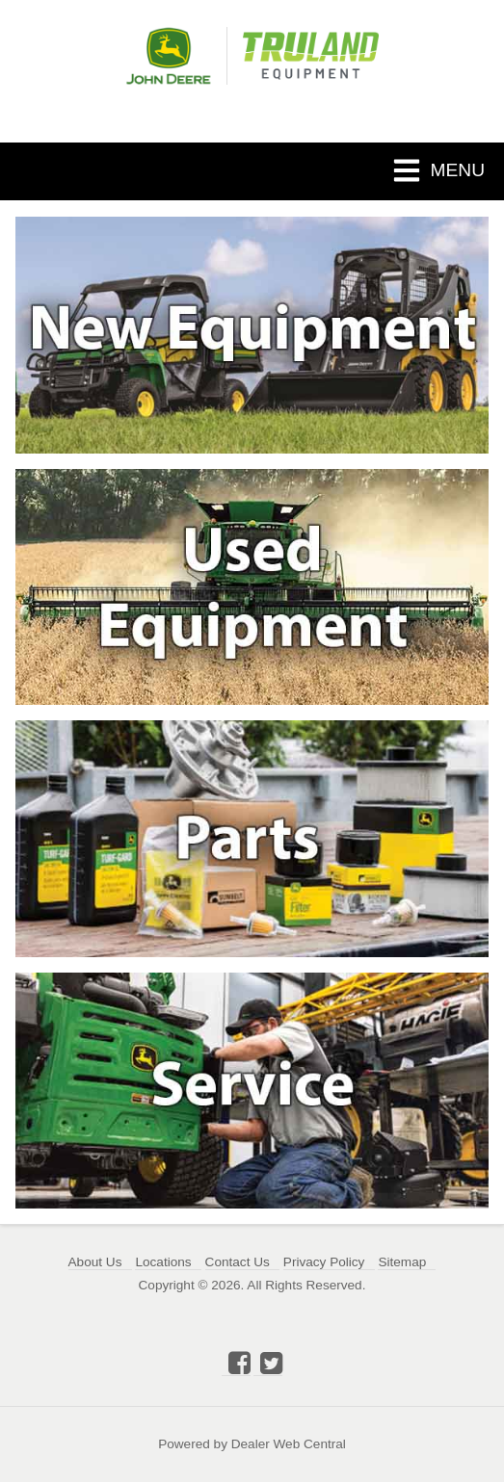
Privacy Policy (324, 1262)
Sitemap (402, 1262)
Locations (163, 1262)
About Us (95, 1262)
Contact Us (237, 1262)
